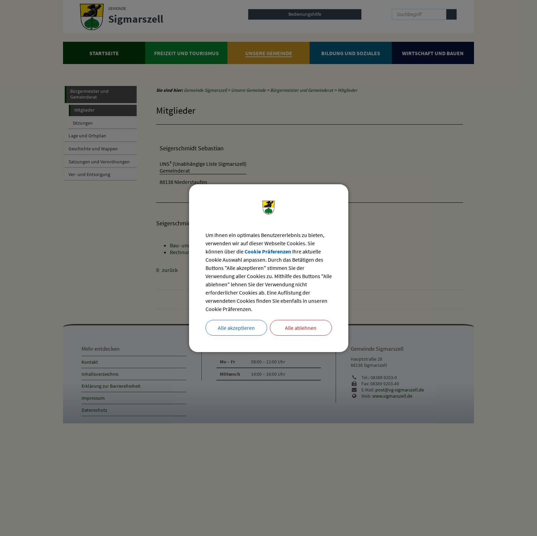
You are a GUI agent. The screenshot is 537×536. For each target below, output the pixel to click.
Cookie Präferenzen (268, 251)
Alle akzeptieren (236, 327)
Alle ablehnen (300, 327)
